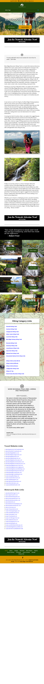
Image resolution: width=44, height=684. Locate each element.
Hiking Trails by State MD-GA (13, 360)
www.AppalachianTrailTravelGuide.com (15, 449)
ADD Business (11, 27)
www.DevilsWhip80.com (11, 523)
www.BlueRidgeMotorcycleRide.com (14, 526)
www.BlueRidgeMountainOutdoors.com (15, 461)
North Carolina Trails (33, 262)
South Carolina (26, 552)
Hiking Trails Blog (33, 298)
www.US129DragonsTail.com (12, 518)
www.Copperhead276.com (12, 494)
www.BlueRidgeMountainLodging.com (15, 467)
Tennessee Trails (11, 281)
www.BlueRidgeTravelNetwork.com (14, 474)
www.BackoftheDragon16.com (12, 493)
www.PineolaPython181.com (12, 521)
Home (6, 550)
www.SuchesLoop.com (11, 507)
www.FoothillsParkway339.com (13, 496)
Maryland (22, 550)
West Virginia (29, 550)
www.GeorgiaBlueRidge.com (12, 476)
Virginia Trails (11, 261)
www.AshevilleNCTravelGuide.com (13, 451)
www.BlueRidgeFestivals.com (12, 456)
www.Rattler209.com (10, 502)
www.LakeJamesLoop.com (12, 519)
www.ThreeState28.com (11, 516)
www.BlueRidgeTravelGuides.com (14, 472)
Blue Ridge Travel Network (26, 561)
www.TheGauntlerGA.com (12, 509)
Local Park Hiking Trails (11, 336)
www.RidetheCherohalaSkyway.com (14, 503)
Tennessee (18, 552)
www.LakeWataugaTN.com (12, 479)
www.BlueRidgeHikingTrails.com (13, 458)
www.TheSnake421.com (11, 514)
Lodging (16, 550)
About (10, 550)
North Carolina (10, 552)
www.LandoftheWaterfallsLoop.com (14, 525)
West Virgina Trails (33, 245)
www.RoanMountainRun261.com (13, 505)
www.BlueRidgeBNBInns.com (12, 453)
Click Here (11, 249)
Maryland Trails (11, 244)
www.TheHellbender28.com (12, 512)
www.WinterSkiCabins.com (12, 483)
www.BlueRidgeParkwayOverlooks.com (15, 470)
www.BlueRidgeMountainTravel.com (14, 465)
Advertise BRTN (25, 27)
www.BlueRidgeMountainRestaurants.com (15, 463)
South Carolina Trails (33, 282)
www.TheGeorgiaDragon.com (13, 510)
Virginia (36, 550)
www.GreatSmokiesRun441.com (13, 498)
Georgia (33, 552)
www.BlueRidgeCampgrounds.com (14, 454)
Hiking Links (21, 554)
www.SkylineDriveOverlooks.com (13, 481)
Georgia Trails (11, 298)
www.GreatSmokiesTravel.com (13, 477)
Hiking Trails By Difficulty (12, 363)
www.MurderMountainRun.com (13, 500)
